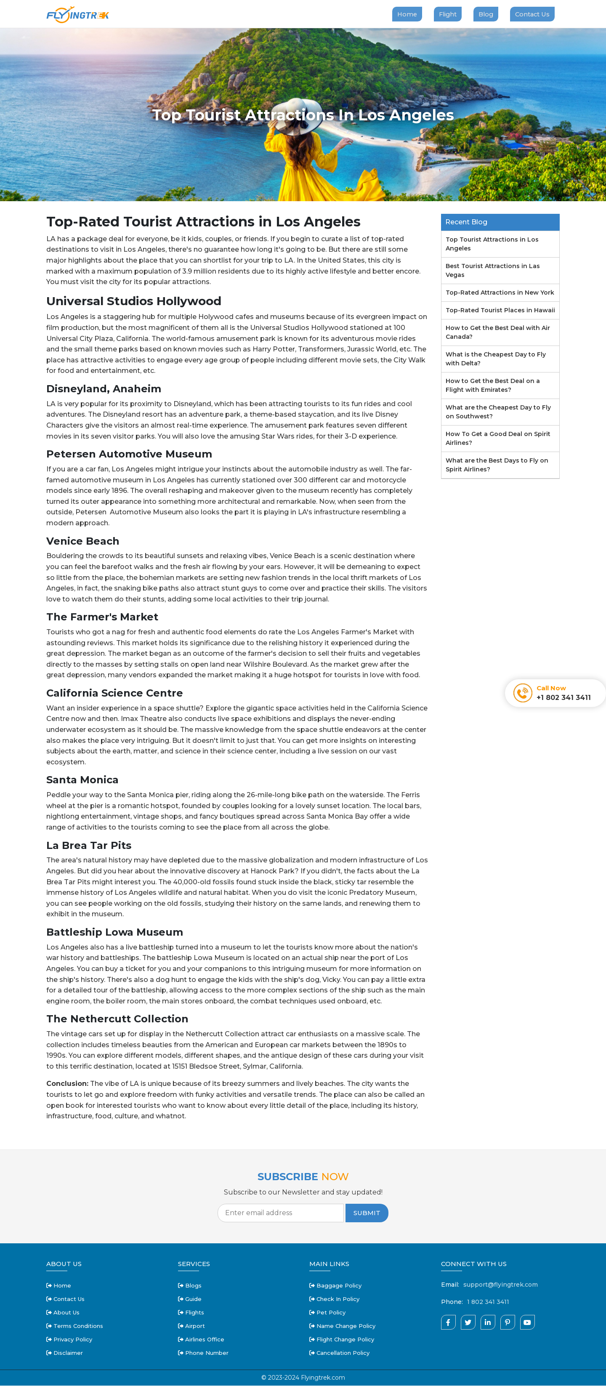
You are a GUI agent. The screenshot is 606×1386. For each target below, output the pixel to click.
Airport (191, 1326)
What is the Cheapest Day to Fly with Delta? (496, 359)
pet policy (327, 1312)
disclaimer (64, 1353)
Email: (450, 1285)
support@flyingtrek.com (500, 1285)
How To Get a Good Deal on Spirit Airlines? (498, 439)
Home (403, 14)
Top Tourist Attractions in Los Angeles (492, 244)
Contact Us (532, 14)
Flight (444, 14)
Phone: (452, 1302)
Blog (484, 14)
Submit (367, 1213)
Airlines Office (201, 1339)
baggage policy (335, 1285)
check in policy (334, 1299)
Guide (190, 1299)
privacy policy (69, 1339)
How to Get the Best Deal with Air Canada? (498, 333)
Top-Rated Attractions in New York (500, 293)
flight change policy (341, 1339)
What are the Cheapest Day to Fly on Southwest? (498, 412)
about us (63, 1312)
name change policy (342, 1326)
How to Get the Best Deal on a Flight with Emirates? (493, 386)
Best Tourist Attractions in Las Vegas (493, 271)
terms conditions (74, 1326)
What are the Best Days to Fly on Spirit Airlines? (497, 465)
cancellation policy (339, 1353)
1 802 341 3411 (488, 1302)
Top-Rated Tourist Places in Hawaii (500, 310)
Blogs (190, 1285)
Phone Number (203, 1353)
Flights (191, 1312)
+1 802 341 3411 (564, 698)
